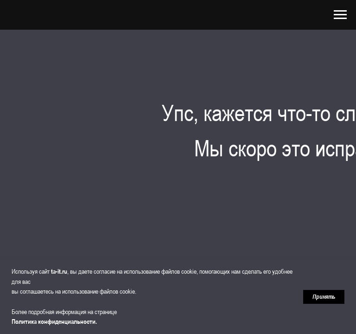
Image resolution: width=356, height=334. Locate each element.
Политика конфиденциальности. (54, 321)
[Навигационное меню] (340, 14)
